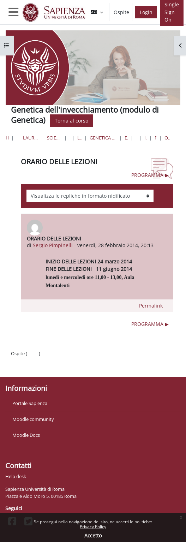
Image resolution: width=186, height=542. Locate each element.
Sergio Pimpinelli (53, 245)
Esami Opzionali (126, 138)
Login (146, 12)
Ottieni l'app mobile (31, 367)
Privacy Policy (93, 527)
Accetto (93, 535)
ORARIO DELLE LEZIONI (167, 138)
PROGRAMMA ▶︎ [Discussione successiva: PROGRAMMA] (150, 175)
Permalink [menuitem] (151, 305)
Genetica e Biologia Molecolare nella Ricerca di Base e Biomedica (103, 138)
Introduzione (145, 138)
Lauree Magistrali (79, 138)
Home (7, 138)
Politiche (20, 360)
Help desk (15, 476)
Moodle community (33, 419)
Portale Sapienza (29, 403)
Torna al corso (71, 120)
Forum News (155, 138)
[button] (97, 12)
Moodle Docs (26, 435)
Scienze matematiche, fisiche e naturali (54, 138)
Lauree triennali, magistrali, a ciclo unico (31, 138)
